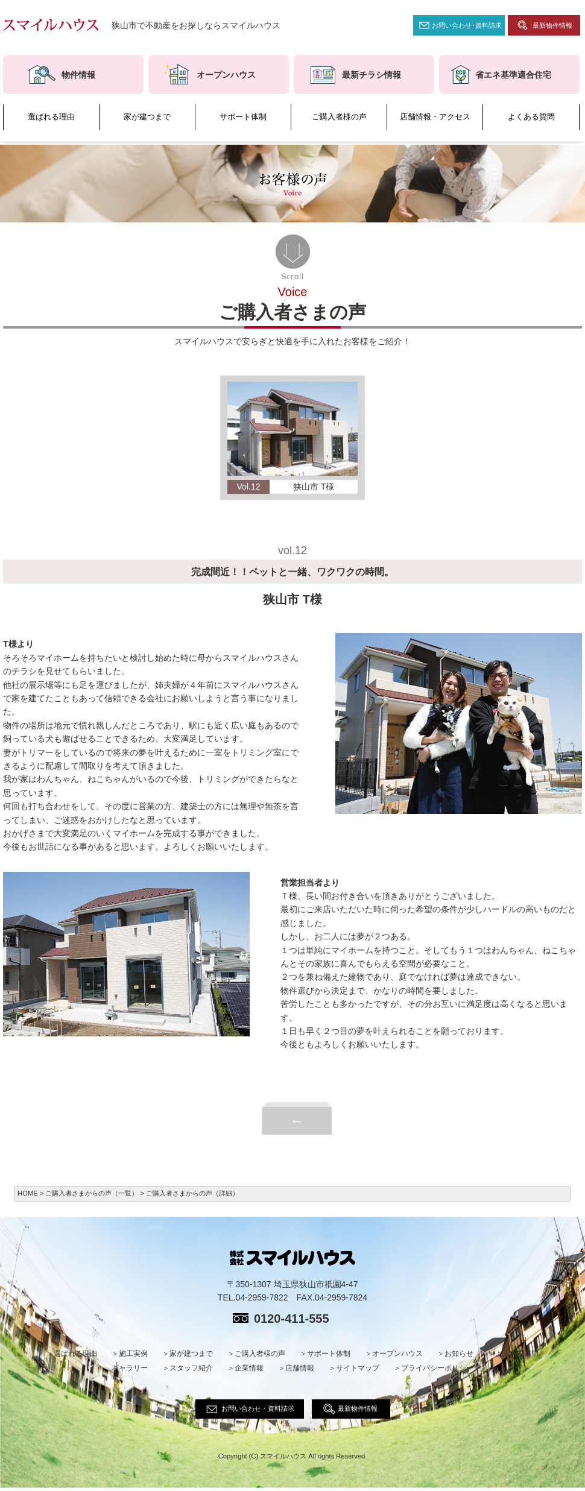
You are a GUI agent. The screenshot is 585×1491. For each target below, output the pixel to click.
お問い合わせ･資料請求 (467, 25)
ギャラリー (130, 1368)
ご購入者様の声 (339, 117)
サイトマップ (357, 1368)
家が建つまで (147, 117)
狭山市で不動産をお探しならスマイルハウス (196, 25)
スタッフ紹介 (191, 1368)
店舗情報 (299, 1368)
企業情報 (249, 1368)
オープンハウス (397, 1353)
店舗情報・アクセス (435, 117)
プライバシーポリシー (437, 1368)
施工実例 (133, 1353)
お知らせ (458, 1353)
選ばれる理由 (51, 117)
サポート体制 (243, 117)
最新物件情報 (552, 25)
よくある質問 (531, 117)
